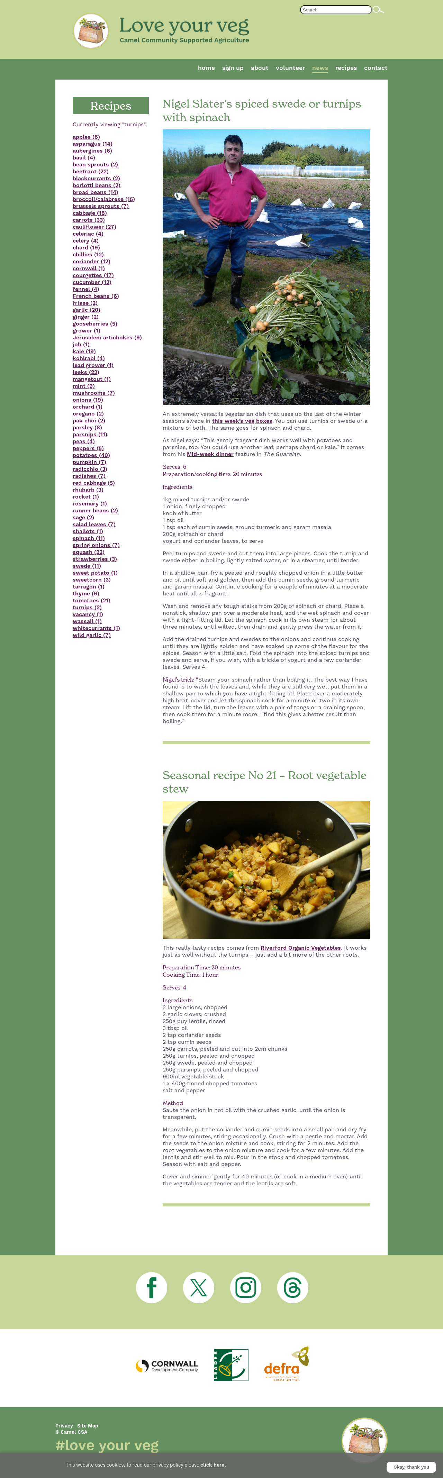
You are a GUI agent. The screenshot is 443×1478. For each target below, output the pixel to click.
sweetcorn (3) (92, 579)
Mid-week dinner (210, 454)
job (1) (81, 344)
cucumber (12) (92, 282)
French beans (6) (96, 296)
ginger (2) (86, 316)
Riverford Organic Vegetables (301, 948)
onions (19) (88, 399)
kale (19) (84, 351)
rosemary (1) (90, 503)
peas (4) (84, 441)
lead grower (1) (93, 365)
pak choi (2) (89, 420)
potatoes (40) (91, 455)
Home (206, 68)
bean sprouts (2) (95, 164)
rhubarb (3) (88, 489)
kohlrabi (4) (89, 358)
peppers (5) (88, 448)
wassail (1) (87, 621)
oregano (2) (88, 413)
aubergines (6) (92, 150)
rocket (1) (86, 496)
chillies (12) (88, 254)
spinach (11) (89, 538)
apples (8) (86, 137)
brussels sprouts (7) (101, 206)
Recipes (346, 68)
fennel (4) (86, 289)
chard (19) (86, 247)
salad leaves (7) (94, 524)
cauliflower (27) (94, 226)
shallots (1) (88, 531)
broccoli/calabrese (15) (104, 199)
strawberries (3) (95, 559)
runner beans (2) (95, 510)
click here (212, 1465)
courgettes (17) (93, 275)
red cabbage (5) (94, 483)
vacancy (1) (88, 614)
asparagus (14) (92, 143)
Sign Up (233, 68)
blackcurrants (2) (96, 178)
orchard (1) (87, 406)
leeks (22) (86, 372)
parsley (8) (87, 427)
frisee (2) (85, 303)
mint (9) (84, 386)
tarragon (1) (89, 586)
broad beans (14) (95, 192)
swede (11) (87, 566)
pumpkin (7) (89, 462)
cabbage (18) (90, 213)
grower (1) (86, 330)
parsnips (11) (90, 434)
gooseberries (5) (95, 323)
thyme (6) (86, 593)
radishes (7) (89, 476)
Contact (376, 68)
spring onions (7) (96, 545)
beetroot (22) (91, 171)
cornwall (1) (89, 268)
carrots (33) (89, 220)
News (320, 68)
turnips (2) (87, 607)
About (260, 68)
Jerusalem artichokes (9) (107, 337)
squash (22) (89, 552)
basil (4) (84, 157)
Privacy (64, 1426)
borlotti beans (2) (96, 185)
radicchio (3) (90, 469)
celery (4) (86, 240)
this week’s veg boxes (242, 421)
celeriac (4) (88, 233)
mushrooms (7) (94, 393)
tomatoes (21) (91, 600)
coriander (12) (91, 261)
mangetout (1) (92, 379)
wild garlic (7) (92, 635)
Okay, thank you (411, 1467)
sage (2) (83, 517)
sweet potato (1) (95, 572)
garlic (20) (86, 310)
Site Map (87, 1426)
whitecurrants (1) (96, 628)
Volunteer (290, 68)
